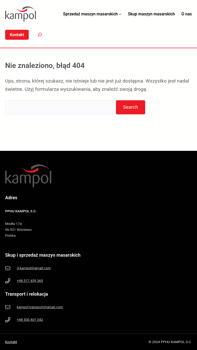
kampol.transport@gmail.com (40, 307)
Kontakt (11, 342)
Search (130, 107)
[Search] (36, 34)
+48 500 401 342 (30, 319)
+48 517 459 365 (30, 280)
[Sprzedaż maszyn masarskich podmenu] (120, 14)
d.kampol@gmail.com (34, 268)
